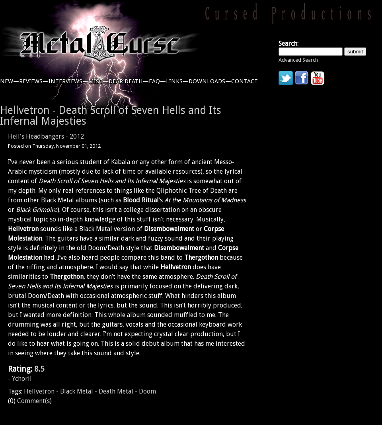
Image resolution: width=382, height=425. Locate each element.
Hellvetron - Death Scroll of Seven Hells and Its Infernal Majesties (110, 115)
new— (9, 81)
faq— (157, 81)
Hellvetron (39, 391)
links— (177, 81)
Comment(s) (34, 401)
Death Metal (116, 391)
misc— (98, 81)
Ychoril (22, 378)
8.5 (39, 369)
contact (244, 81)
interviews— (68, 81)
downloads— (210, 81)
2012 (77, 136)
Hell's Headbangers (36, 136)
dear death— (129, 81)
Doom (147, 391)
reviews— (34, 81)
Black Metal (76, 391)
